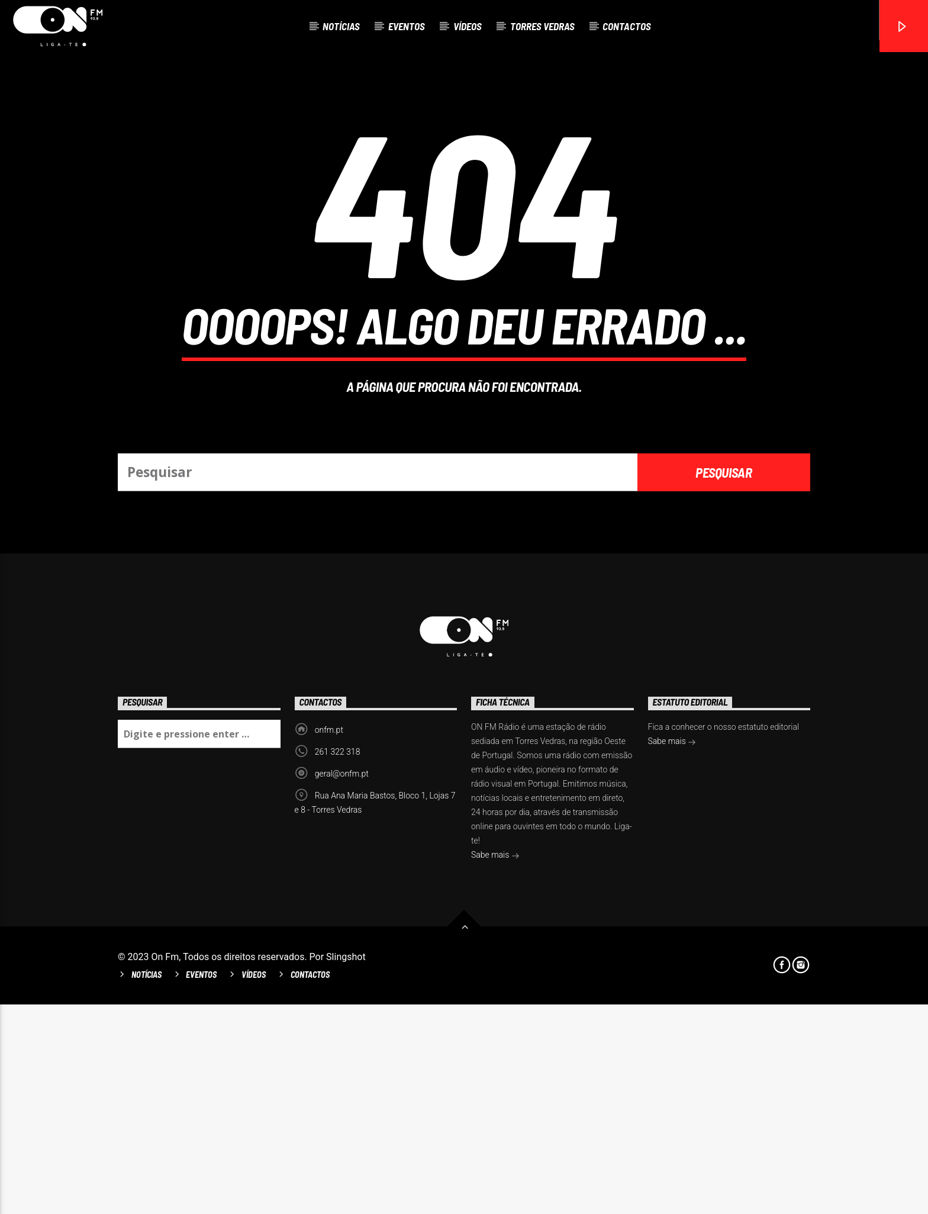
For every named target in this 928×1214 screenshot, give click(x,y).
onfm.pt (329, 939)
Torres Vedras (542, 26)
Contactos (626, 26)
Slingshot (346, 1166)
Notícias (341, 26)
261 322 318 (337, 961)
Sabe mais (495, 1065)
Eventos (406, 26)
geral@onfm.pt (342, 983)
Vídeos (467, 26)
